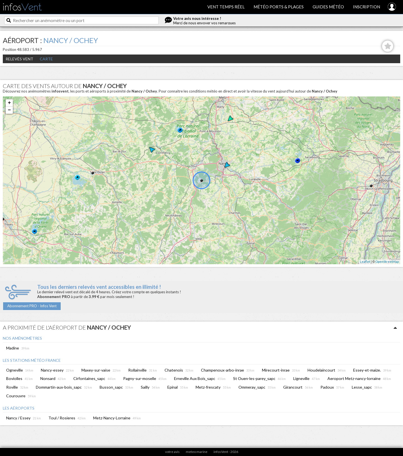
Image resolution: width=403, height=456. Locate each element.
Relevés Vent (19, 58)
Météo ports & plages (279, 6)
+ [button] (9, 103)
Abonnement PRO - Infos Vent (32, 306)
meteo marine (196, 452)
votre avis (172, 452)
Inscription (366, 6)
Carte (46, 58)
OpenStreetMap (387, 261)
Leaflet (365, 261)
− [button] (9, 110)
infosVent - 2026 (226, 452)
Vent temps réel (226, 6)
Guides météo (328, 6)
